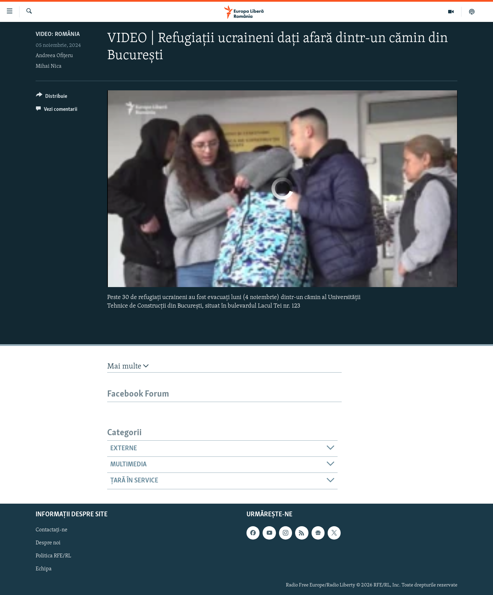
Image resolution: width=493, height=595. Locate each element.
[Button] (51, 97)
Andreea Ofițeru (54, 56)
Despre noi (48, 543)
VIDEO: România (58, 34)
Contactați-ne (51, 530)
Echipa (44, 569)
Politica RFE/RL (53, 556)
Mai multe (128, 366)
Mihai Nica (49, 66)
